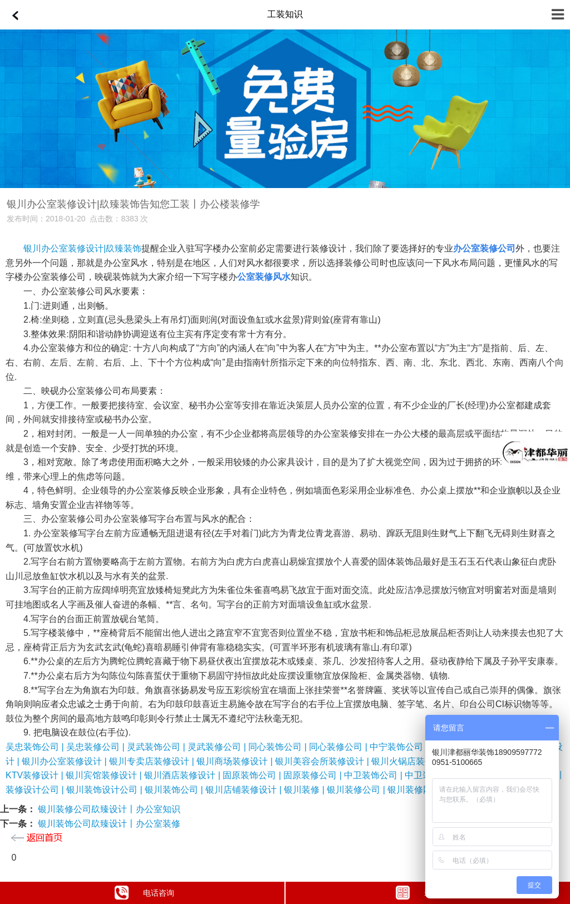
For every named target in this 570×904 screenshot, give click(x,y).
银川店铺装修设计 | (244, 789)
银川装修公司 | (357, 789)
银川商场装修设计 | (235, 761)
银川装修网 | (412, 789)
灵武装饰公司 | (157, 747)
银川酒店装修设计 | (183, 775)
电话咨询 (144, 893)
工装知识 (285, 14)
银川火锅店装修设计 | (415, 761)
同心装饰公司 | (278, 747)
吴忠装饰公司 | (36, 747)
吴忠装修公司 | (96, 747)
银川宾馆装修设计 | (105, 775)
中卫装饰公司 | (374, 775)
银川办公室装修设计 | (65, 761)
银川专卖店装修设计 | (152, 761)
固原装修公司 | (313, 775)
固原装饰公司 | (253, 775)
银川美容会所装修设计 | (323, 761)
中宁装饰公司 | (400, 747)
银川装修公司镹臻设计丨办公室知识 (108, 809)
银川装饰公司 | (175, 789)
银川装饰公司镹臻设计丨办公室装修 (108, 823)
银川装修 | (305, 789)
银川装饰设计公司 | (105, 789)
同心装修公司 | (339, 747)
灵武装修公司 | (218, 747)
